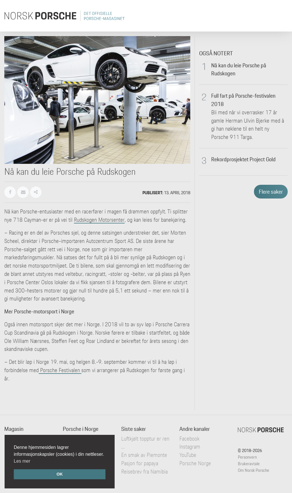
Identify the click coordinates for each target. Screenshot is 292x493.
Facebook (189, 438)
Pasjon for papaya (139, 463)
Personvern (247, 457)
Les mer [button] (22, 461)
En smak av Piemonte (144, 455)
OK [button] (59, 474)
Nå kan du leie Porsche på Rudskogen (238, 69)
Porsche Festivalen (60, 370)
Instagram (189, 446)
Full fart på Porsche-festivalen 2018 (243, 99)
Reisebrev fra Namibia (144, 471)
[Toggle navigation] (279, 15)
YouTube (187, 455)
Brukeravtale (249, 463)
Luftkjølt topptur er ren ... (145, 442)
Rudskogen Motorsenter (99, 219)
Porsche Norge (195, 463)
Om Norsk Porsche (253, 470)
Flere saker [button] (271, 191)
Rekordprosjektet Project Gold (243, 159)
